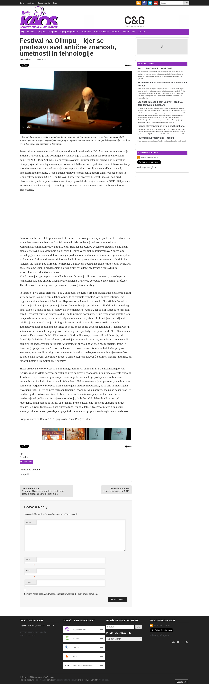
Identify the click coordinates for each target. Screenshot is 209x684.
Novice (30, 31)
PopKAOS (86, 31)
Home (22, 3)
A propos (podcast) (69, 31)
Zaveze (141, 31)
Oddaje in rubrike (44, 3)
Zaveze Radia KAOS (28, 635)
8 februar (115, 31)
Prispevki (52, 31)
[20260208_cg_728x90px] (136, 21)
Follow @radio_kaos (147, 167)
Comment (30, 522)
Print (128, 65)
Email (30, 571)
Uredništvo (26, 59)
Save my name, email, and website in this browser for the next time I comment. (61, 594)
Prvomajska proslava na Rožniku (156, 138)
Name (30, 560)
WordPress (103, 680)
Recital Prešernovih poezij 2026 (155, 68)
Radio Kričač (129, 31)
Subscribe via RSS (147, 157)
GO (186, 3)
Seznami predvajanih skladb (33, 632)
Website (28, 582)
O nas (55, 3)
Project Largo (40, 680)
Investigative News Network (66, 680)
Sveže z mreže (101, 31)
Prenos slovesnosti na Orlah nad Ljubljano (161, 126)
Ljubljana (41, 31)
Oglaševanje (30, 3)
